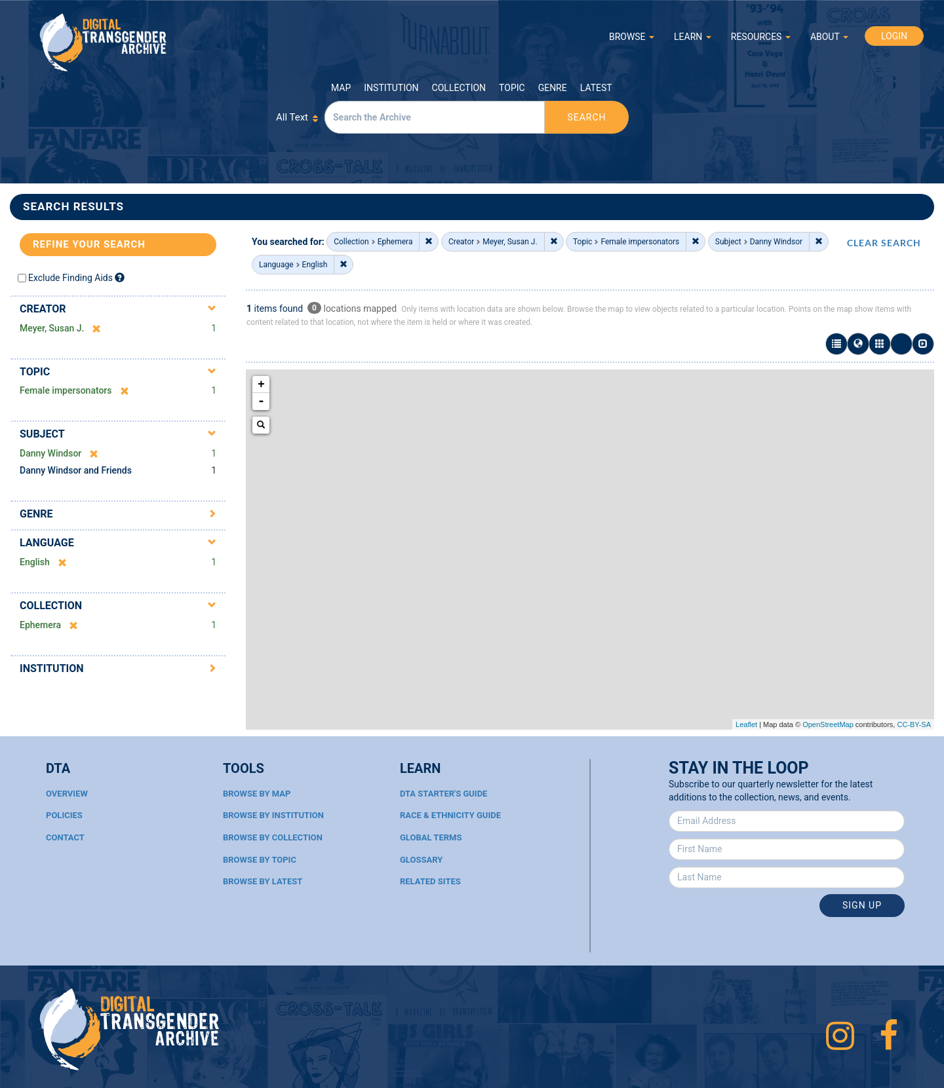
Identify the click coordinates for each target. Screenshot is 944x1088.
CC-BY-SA (914, 724)
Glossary (421, 860)
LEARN (692, 36)
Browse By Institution (273, 815)
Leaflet (746, 724)
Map (341, 88)
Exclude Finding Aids (70, 277)
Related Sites (430, 881)
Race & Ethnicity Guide (450, 815)
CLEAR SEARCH (884, 242)
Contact (65, 837)
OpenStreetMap (828, 724)
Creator (43, 309)
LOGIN (894, 36)
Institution (391, 88)
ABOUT (829, 36)
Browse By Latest (262, 881)
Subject (42, 434)
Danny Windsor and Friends (76, 470)
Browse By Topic (259, 860)
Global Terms (431, 837)
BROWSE (631, 36)
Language (47, 542)
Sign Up (862, 905)
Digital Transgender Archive (103, 42)
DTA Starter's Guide (443, 793)
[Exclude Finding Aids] (120, 277)
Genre (552, 88)
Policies (64, 815)
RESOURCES (761, 36)
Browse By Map (256, 793)
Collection (459, 88)
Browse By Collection (273, 837)
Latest (596, 88)
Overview (67, 793)
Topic (512, 88)
